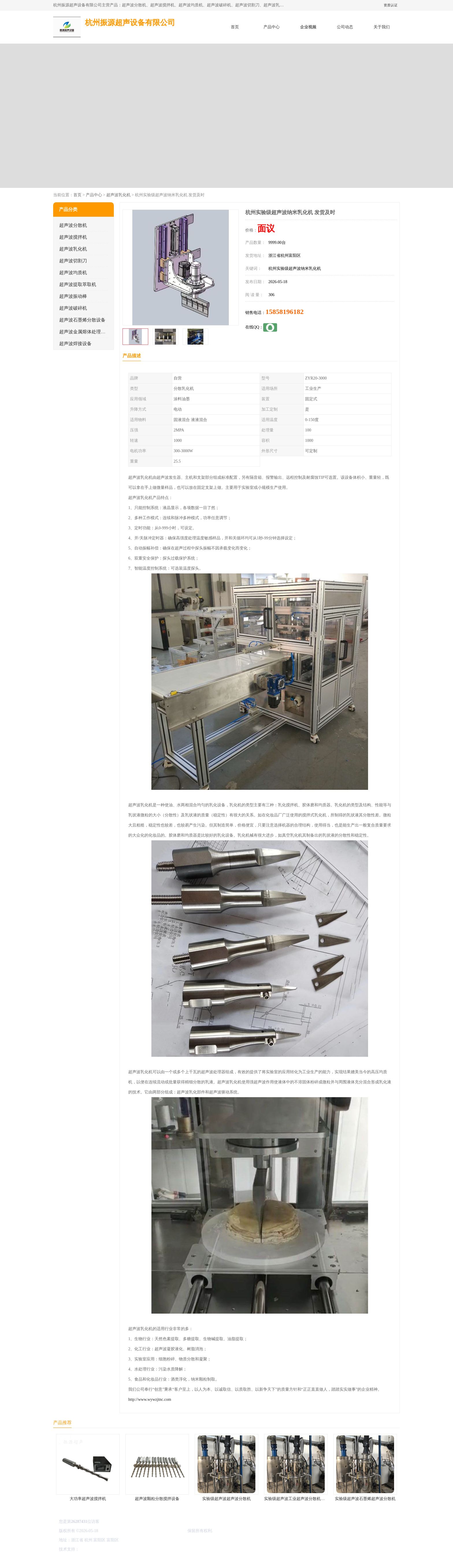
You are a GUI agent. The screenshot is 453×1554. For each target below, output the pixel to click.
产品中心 (271, 27)
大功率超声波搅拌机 (88, 1499)
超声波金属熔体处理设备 (84, 331)
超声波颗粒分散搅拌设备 (157, 1499)
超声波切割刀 (73, 260)
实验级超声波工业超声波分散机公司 (296, 1499)
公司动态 (345, 27)
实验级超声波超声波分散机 (226, 1499)
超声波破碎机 (73, 308)
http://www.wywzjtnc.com (149, 1399)
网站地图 (148, 1549)
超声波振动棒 (73, 296)
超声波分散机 (73, 225)
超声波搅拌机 (73, 237)
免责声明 (109, 1549)
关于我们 (382, 27)
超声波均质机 (73, 272)
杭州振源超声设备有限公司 (162, 1531)
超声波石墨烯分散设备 (82, 319)
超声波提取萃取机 (77, 284)
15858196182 (285, 311)
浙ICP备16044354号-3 (118, 1531)
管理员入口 (129, 1549)
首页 (235, 27)
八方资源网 (90, 1549)
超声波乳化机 (118, 195)
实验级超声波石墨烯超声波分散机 (365, 1499)
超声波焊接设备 (75, 343)
